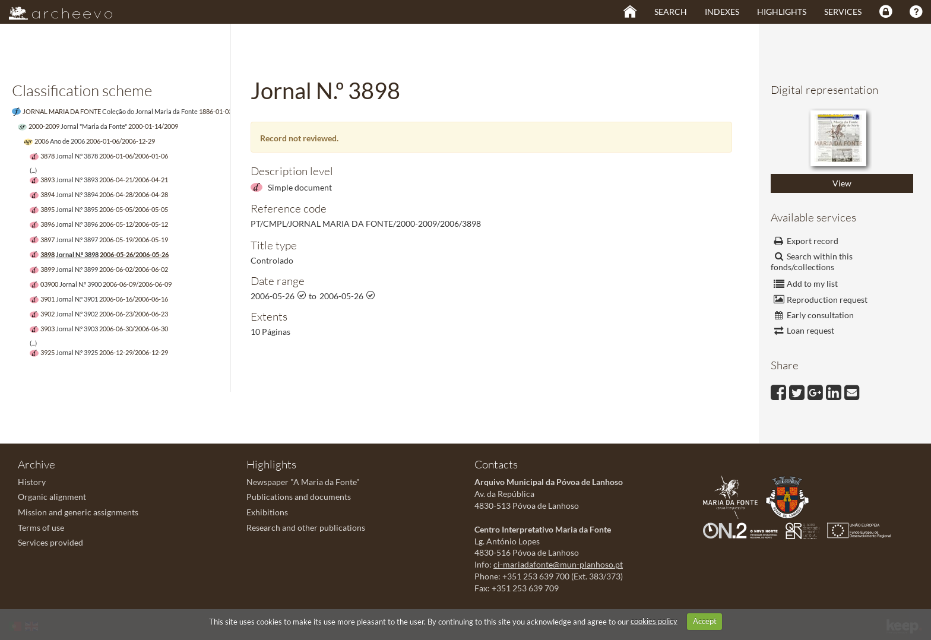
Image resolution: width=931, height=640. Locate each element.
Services (843, 12)
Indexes (722, 12)
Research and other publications (305, 527)
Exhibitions (267, 512)
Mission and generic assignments (78, 512)
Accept (705, 621)
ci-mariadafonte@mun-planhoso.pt (558, 564)
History (32, 482)
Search (670, 12)
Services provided (50, 542)
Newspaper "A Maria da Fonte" (303, 482)
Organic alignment (52, 497)
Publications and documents (298, 497)
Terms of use (41, 527)
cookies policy (654, 621)
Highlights (781, 12)
